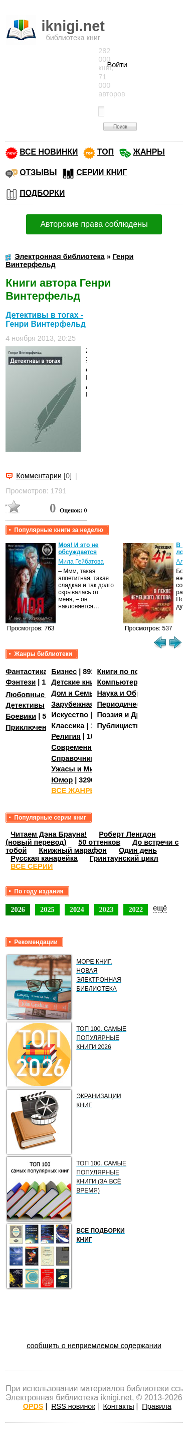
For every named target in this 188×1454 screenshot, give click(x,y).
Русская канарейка (44, 858)
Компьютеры (120, 682)
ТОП (105, 152)
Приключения (30, 727)
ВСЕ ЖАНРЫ (74, 790)
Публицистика (122, 726)
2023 (106, 909)
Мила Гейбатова (81, 561)
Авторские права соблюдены (93, 224)
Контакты (118, 1406)
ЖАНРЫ (149, 152)
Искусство (69, 715)
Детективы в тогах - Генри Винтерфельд (46, 319)
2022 (135, 909)
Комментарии (39, 476)
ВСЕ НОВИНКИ (49, 152)
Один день (138, 850)
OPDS (33, 1406)
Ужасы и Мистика (82, 769)
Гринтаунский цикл (124, 858)
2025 (47, 909)
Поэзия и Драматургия (137, 715)
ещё (160, 908)
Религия (65, 736)
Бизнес (64, 672)
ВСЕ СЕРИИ (32, 866)
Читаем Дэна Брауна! (49, 834)
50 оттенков (99, 842)
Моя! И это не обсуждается (78, 549)
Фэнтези (21, 682)
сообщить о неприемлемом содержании (94, 1346)
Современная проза (86, 747)
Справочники (75, 758)
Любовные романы (40, 695)
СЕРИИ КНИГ (101, 172)
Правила (156, 1406)
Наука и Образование (135, 693)
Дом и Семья (74, 693)
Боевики (21, 716)
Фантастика (26, 672)
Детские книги (76, 682)
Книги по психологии (134, 672)
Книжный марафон (73, 850)
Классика (67, 726)
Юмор (62, 780)
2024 (77, 909)
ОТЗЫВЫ (38, 172)
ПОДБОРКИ (42, 193)
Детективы (25, 705)
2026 (18, 909)
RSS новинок (73, 1406)
